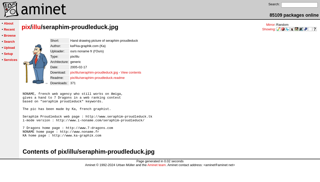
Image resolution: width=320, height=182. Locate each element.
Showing (268, 29)
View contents (131, 72)
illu (36, 27)
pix (26, 27)
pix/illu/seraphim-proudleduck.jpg (94, 72)
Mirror (270, 25)
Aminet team (156, 174)
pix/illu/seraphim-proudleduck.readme (97, 78)
